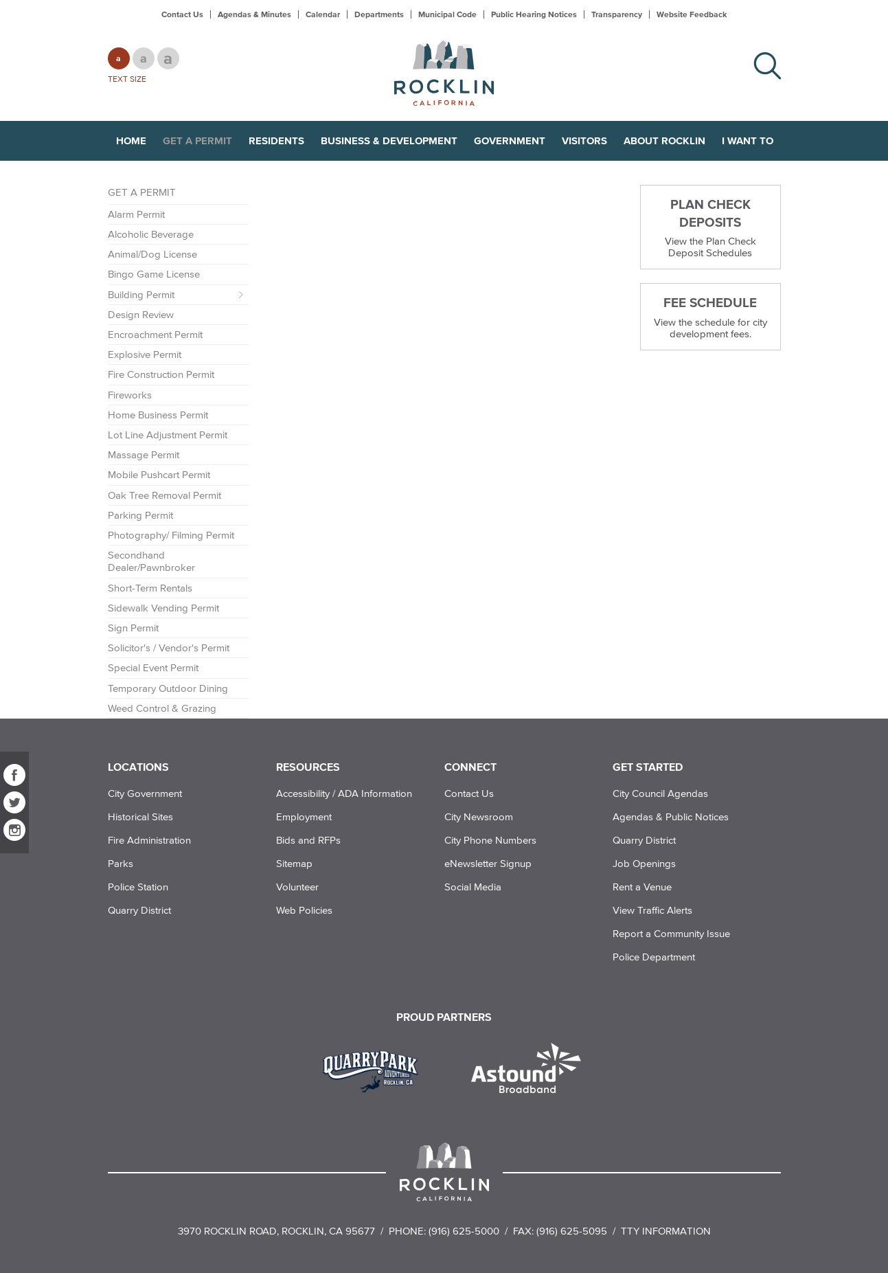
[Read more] (375, 1069)
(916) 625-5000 (464, 1231)
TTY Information (666, 1231)
